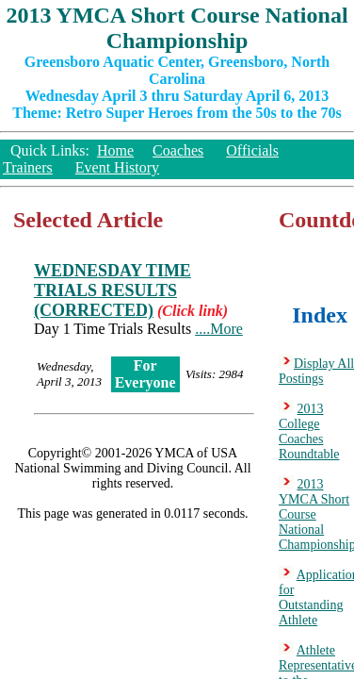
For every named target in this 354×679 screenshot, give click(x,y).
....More (219, 329)
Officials (252, 150)
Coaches (178, 150)
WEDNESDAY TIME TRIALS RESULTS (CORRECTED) (112, 290)
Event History (117, 167)
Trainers (28, 167)
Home (115, 150)
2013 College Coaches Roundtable (309, 431)
